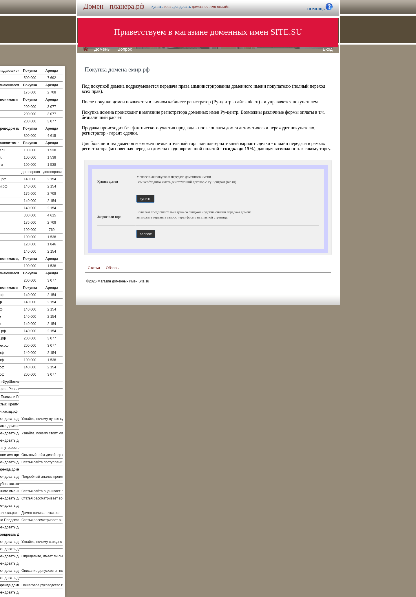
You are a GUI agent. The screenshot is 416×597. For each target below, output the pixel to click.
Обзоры (112, 268)
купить (157, 6)
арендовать (181, 6)
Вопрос (124, 49)
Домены (102, 49)
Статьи (94, 268)
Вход (328, 49)
